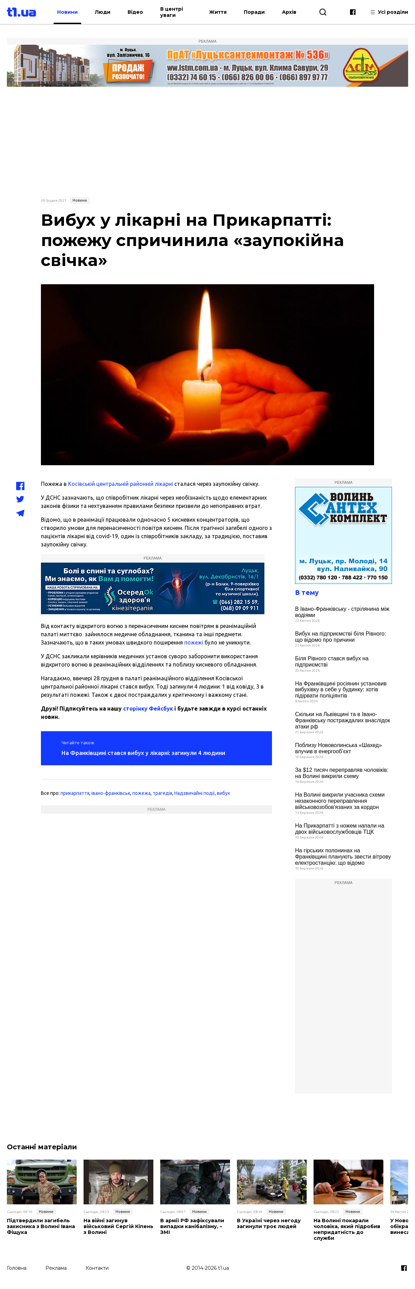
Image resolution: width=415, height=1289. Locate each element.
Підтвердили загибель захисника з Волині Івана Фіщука (40, 1226)
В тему (307, 592)
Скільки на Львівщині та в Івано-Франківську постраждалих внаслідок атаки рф (342, 720)
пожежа (141, 793)
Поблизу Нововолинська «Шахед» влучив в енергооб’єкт (338, 748)
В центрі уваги (178, 12)
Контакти (97, 1267)
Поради (254, 12)
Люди (109, 12)
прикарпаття (75, 793)
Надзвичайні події (194, 793)
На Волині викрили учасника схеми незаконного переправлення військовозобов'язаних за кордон (340, 801)
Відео (142, 12)
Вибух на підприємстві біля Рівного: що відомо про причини (340, 637)
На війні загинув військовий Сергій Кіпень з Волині (118, 1226)
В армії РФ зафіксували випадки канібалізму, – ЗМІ (191, 1226)
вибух (223, 793)
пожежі (193, 642)
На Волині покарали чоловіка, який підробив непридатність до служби (347, 1229)
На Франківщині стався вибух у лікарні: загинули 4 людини (143, 752)
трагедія (162, 793)
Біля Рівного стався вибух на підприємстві (332, 662)
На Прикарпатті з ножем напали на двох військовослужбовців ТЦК (339, 829)
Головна (16, 1267)
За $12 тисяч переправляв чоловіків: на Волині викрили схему (342, 773)
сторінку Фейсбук (148, 708)
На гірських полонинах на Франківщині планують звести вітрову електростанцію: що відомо (343, 856)
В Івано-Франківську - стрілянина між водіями (342, 612)
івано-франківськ (110, 793)
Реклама (56, 1267)
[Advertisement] (207, 141)
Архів (289, 12)
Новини (74, 12)
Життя (218, 12)
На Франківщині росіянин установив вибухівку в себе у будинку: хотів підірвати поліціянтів (340, 690)
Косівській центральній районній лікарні (120, 484)
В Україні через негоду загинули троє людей (269, 1223)
